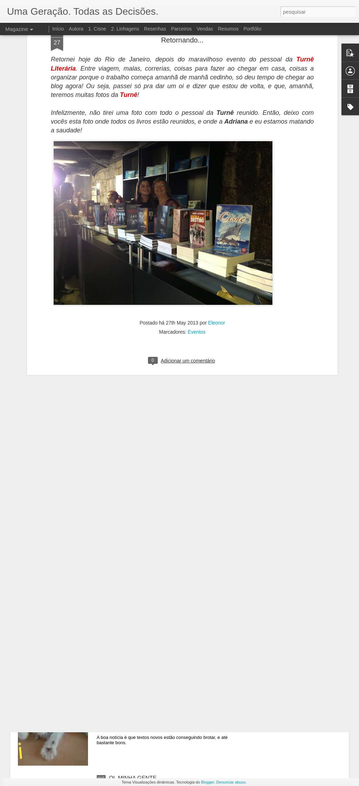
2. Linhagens (125, 29)
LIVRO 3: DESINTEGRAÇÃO (145, 539)
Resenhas (155, 29)
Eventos (197, 237)
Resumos (228, 29)
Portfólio (252, 29)
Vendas (205, 29)
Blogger (207, 782)
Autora (76, 29)
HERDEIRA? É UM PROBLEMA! (150, 619)
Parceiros (181, 29)
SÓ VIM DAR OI (129, 698)
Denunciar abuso (230, 782)
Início (58, 29)
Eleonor (216, 227)
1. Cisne (97, 29)
